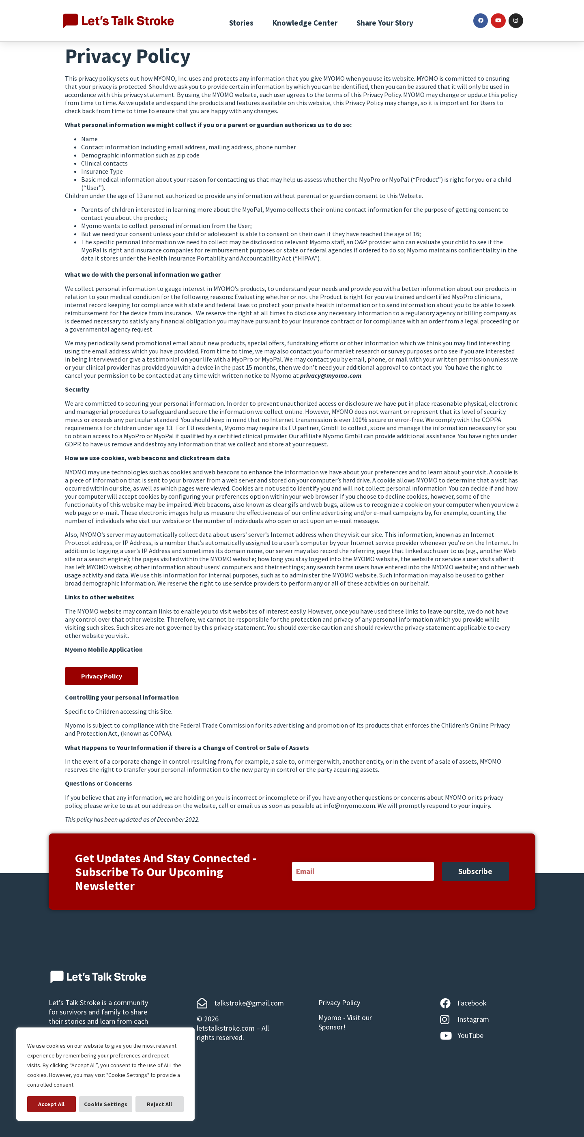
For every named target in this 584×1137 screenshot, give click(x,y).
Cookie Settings (53, 1104)
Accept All (159, 1104)
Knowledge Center (305, 23)
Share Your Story (384, 23)
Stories (241, 23)
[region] (105, 1074)
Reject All (107, 1104)
